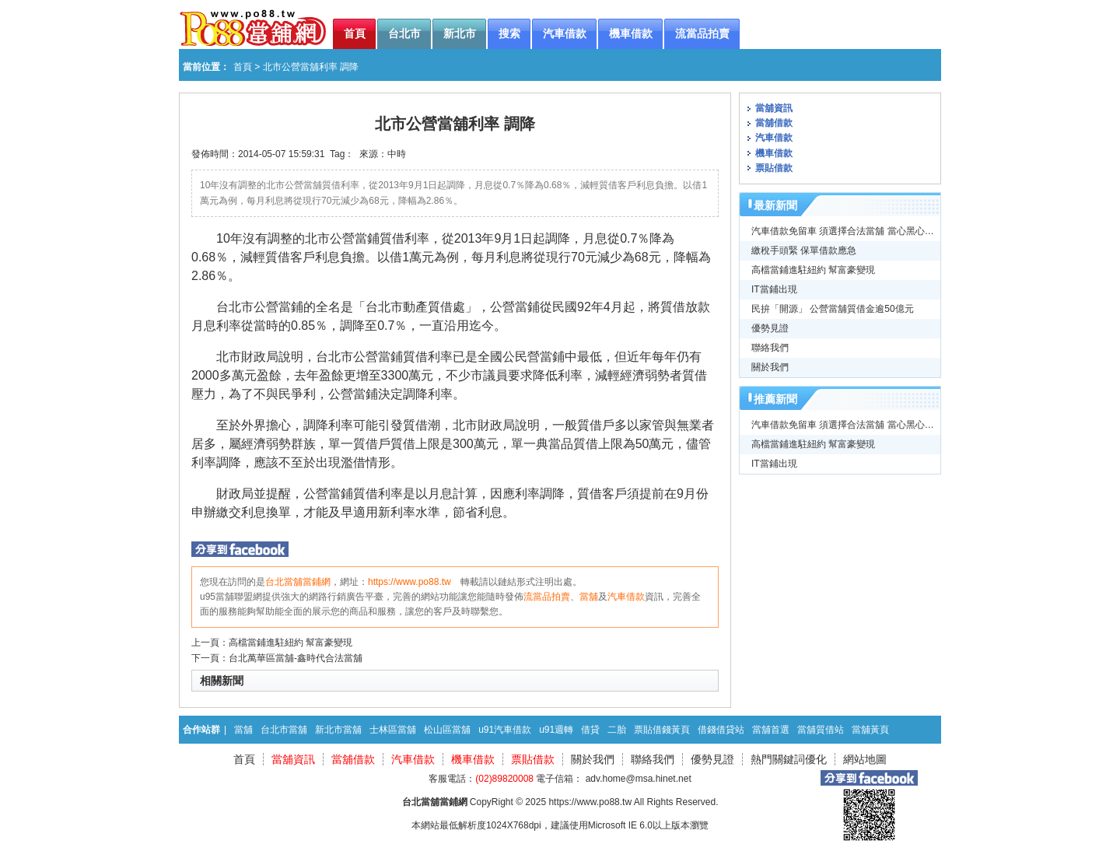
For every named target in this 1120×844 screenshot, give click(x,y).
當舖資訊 (774, 108)
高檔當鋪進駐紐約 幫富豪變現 (290, 642)
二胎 (616, 729)
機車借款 (774, 153)
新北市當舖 (338, 729)
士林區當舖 (392, 729)
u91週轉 (556, 729)
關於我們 (770, 367)
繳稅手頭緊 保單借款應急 (803, 250)
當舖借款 (774, 122)
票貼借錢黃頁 (662, 729)
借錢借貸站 (721, 729)
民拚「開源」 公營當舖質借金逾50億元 (832, 308)
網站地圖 (865, 759)
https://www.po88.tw (409, 581)
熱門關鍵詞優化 (789, 759)
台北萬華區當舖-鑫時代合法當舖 (295, 658)
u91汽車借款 (504, 729)
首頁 (242, 66)
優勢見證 (770, 328)
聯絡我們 (770, 347)
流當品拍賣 (546, 596)
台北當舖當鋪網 (298, 581)
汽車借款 (626, 596)
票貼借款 (774, 168)
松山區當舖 (447, 729)
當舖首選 (770, 729)
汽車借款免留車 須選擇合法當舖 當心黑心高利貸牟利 (861, 231)
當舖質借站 (820, 729)
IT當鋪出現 (774, 289)
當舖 (588, 596)
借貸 (590, 729)
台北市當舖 (284, 729)
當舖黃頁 (870, 729)
